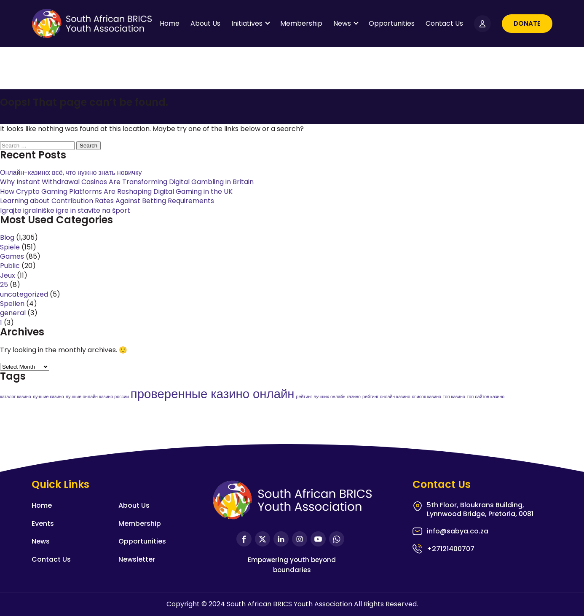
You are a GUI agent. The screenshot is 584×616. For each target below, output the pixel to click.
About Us (205, 23)
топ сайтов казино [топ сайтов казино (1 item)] (485, 397)
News (342, 23)
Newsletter (136, 559)
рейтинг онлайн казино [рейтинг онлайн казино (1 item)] (386, 397)
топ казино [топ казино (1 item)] (454, 397)
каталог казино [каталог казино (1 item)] (15, 397)
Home (169, 23)
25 (4, 284)
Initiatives (247, 23)
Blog (7, 237)
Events (43, 523)
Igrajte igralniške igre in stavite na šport (65, 210)
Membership (301, 23)
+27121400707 (450, 549)
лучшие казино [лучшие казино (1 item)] (48, 397)
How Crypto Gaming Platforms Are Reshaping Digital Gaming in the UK (116, 191)
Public (10, 266)
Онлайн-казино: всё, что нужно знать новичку (71, 172)
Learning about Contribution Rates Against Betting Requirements (107, 201)
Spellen (12, 303)
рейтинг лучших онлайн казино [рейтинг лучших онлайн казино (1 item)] (328, 397)
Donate (527, 23)
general (13, 313)
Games (12, 256)
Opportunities (392, 23)
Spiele (10, 247)
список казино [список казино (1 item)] (426, 397)
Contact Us (444, 23)
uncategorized (24, 294)
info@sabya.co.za (457, 531)
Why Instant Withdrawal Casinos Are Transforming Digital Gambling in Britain (127, 182)
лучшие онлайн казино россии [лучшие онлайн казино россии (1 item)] (97, 397)
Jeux (7, 275)
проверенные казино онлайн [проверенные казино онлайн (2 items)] (213, 393)
